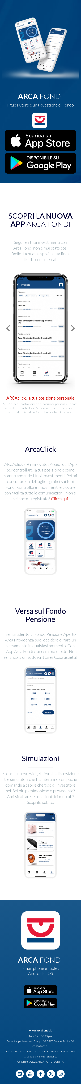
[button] (7, 328)
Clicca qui (59, 498)
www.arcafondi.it (40, 1030)
